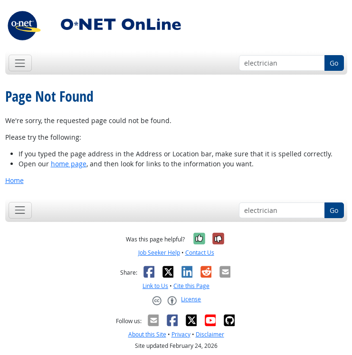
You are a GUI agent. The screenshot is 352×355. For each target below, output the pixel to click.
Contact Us (199, 253)
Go (334, 62)
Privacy (180, 334)
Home (14, 180)
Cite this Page (191, 286)
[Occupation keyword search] (282, 63)
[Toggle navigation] (20, 63)
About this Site (147, 334)
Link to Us (155, 286)
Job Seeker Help (159, 253)
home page (68, 163)
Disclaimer (210, 334)
